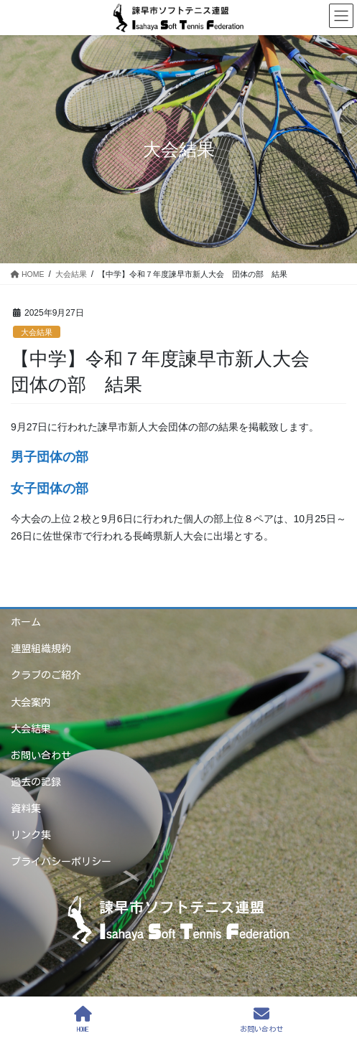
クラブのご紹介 (46, 675)
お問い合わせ (41, 755)
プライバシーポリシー (61, 862)
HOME (83, 1019)
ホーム (26, 622)
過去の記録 (36, 782)
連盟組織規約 (41, 649)
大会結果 (36, 332)
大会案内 (31, 702)
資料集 (26, 809)
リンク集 (31, 835)
